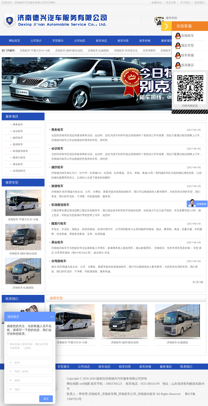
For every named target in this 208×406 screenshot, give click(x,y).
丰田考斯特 (149, 50)
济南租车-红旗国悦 (98, 50)
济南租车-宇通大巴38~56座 (35, 50)
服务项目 (166, 40)
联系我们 (200, 2)
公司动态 (79, 40)
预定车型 (184, 45)
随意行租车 (19, 157)
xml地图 (84, 383)
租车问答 (123, 40)
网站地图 (73, 383)
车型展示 (58, 40)
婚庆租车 (18, 137)
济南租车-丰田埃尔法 (126, 50)
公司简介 (36, 40)
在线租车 (184, 35)
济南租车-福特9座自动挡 (69, 50)
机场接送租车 (20, 150)
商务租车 (18, 124)
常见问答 (171, 2)
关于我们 (185, 2)
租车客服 (184, 55)
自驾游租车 (19, 170)
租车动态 (101, 40)
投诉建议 (184, 65)
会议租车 (18, 131)
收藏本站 (157, 2)
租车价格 (144, 40)
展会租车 (18, 164)
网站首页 (14, 40)
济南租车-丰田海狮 (171, 50)
